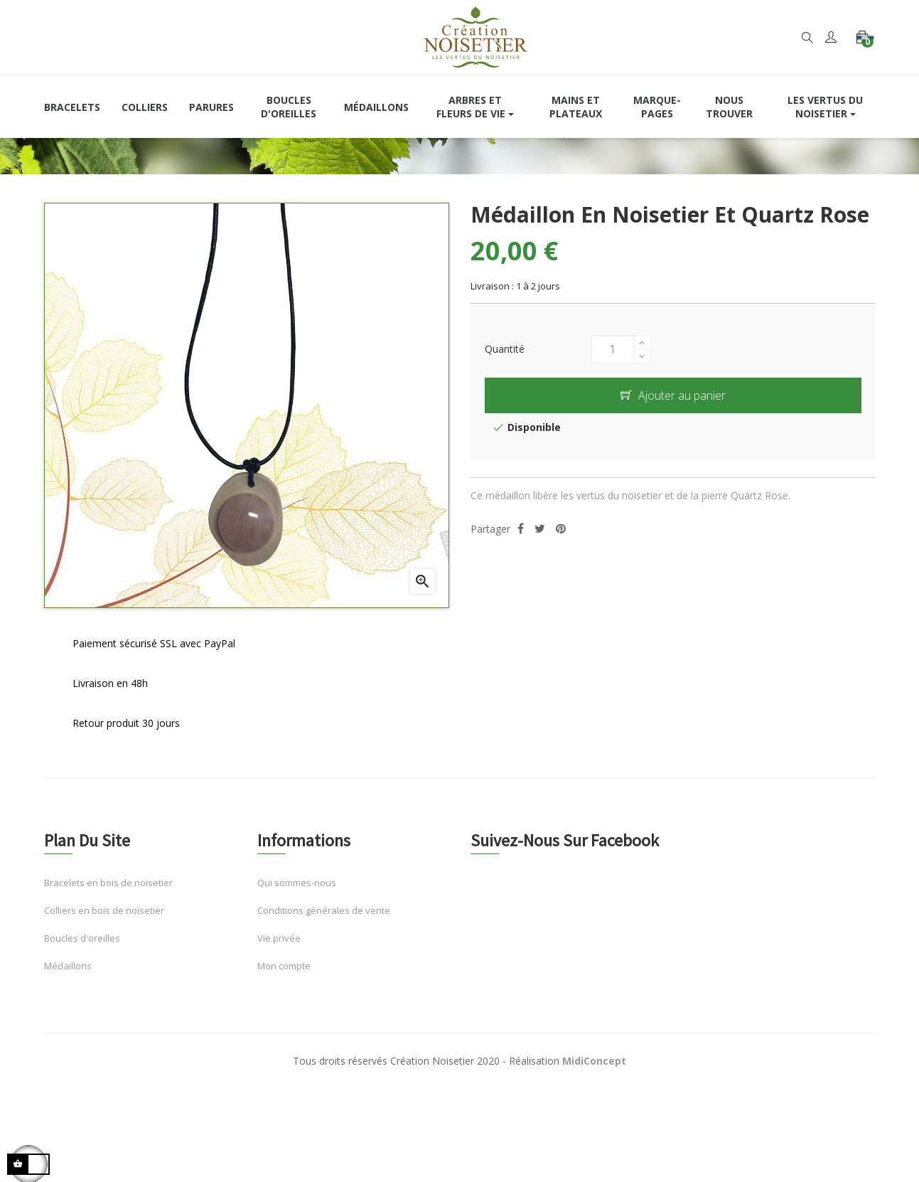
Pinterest (561, 620)
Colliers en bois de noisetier (104, 1001)
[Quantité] (612, 441)
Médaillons (68, 1056)
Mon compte (284, 1056)
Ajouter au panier (673, 487)
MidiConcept (594, 1152)
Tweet (539, 620)
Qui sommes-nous (296, 973)
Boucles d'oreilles (82, 1029)
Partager (520, 620)
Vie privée (279, 1029)
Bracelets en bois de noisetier (108, 973)
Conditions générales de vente (323, 1001)
